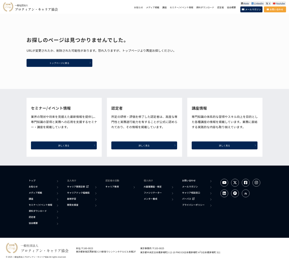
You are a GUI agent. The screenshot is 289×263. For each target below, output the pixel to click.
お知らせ (138, 7)
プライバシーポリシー (193, 204)
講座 (164, 7)
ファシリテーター (153, 192)
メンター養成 (150, 198)
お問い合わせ (275, 9)
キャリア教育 (112, 186)
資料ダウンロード (205, 7)
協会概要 (231, 7)
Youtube (279, 3)
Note (245, 3)
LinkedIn (258, 3)
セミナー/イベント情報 (181, 7)
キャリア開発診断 (77, 186)
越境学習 (71, 198)
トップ (32, 180)
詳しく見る (77, 145)
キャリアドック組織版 (78, 192)
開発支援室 (72, 204)
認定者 (220, 7)
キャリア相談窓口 (191, 192)
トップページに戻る (71, 62)
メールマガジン (251, 9)
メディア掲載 (152, 7)
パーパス (188, 198)
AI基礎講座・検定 (153, 186)
